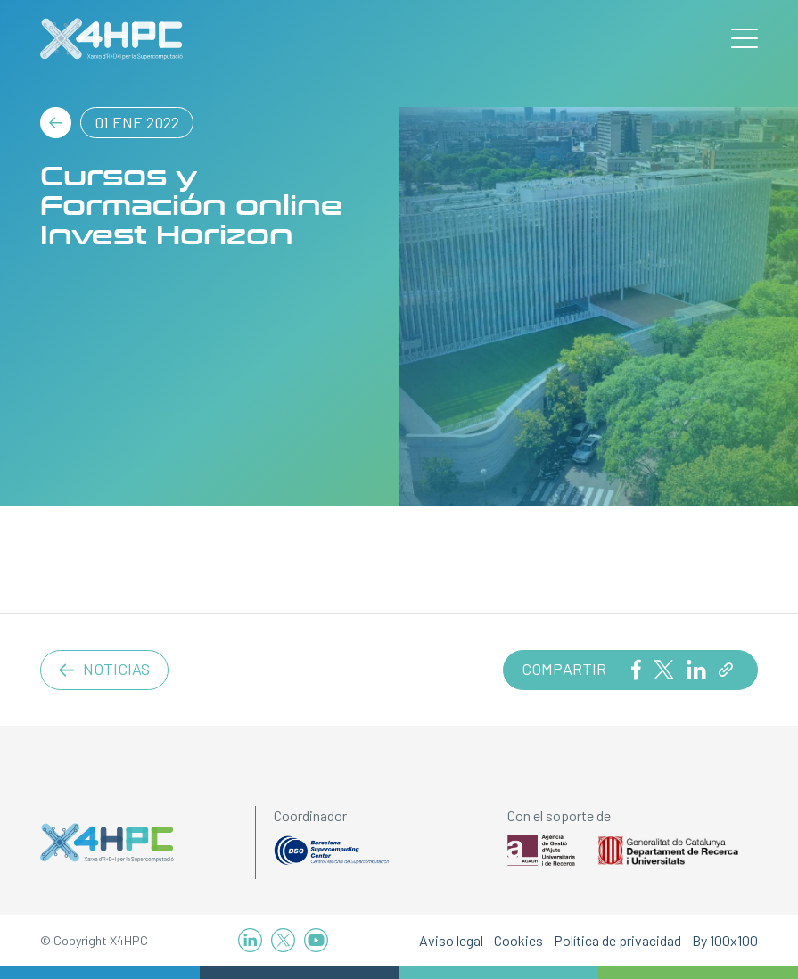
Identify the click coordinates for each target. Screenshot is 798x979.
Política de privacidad (617, 940)
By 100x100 (725, 940)
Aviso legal (451, 940)
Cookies (518, 940)
